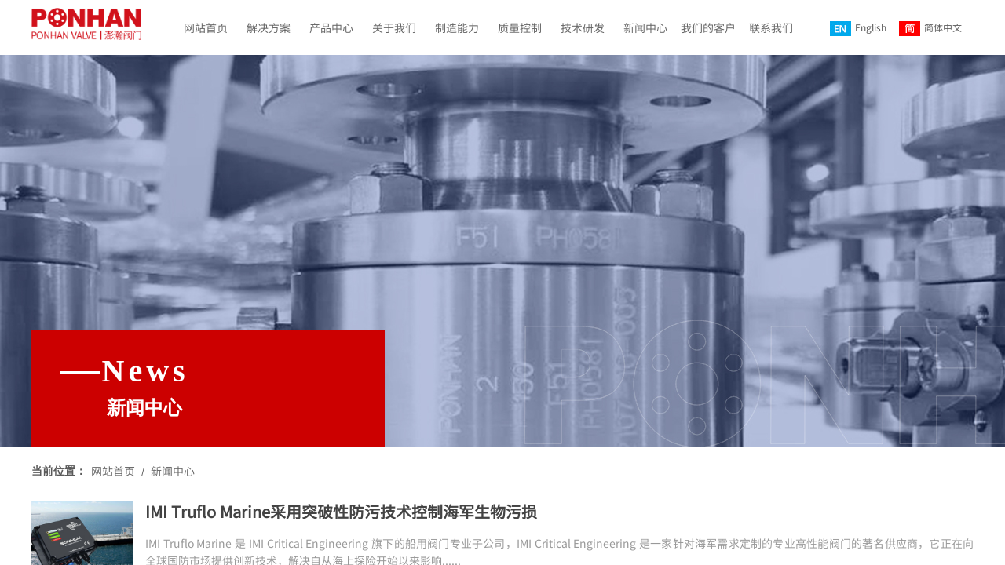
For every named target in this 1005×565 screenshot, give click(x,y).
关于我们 (394, 27)
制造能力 (457, 27)
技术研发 (583, 27)
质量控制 (520, 27)
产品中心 (331, 27)
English (858, 28)
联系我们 (771, 27)
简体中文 (930, 28)
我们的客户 (708, 27)
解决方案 (269, 27)
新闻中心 (645, 27)
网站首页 (206, 27)
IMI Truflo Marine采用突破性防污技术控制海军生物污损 (341, 512)
